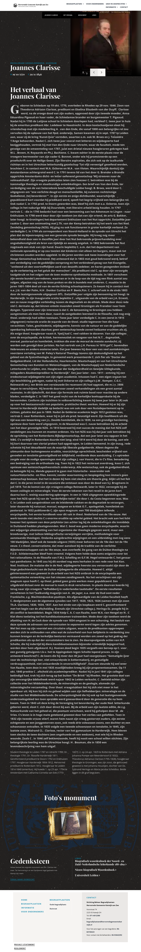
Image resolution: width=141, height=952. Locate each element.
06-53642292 (117, 935)
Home (24, 900)
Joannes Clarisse (51, 15)
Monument (82, 15)
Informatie (27, 908)
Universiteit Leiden (87, 875)
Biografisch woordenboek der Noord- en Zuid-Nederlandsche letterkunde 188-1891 (100, 862)
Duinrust (53, 909)
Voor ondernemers (32, 912)
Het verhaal (68, 15)
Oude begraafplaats (58, 904)
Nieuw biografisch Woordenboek (95, 869)
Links (94, 15)
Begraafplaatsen (31, 904)
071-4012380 (95, 915)
